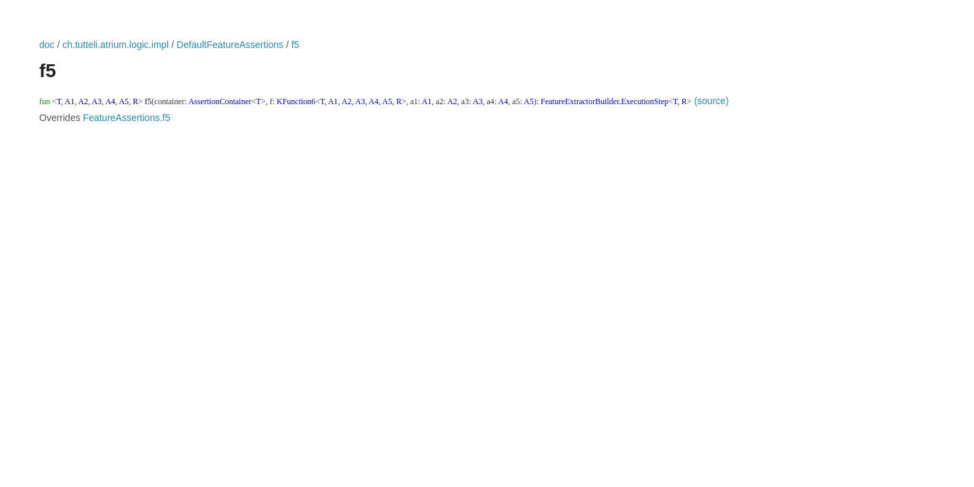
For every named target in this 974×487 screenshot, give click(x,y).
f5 (296, 44)
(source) (711, 100)
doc (47, 44)
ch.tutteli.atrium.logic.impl (115, 44)
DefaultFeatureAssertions (230, 44)
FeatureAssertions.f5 (126, 117)
